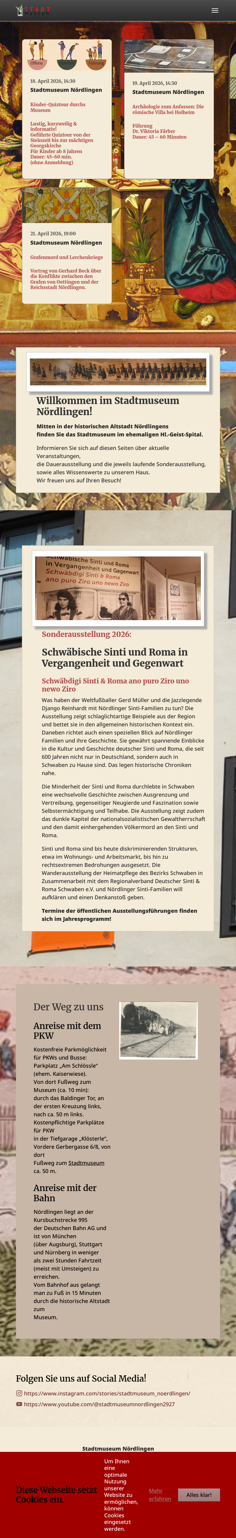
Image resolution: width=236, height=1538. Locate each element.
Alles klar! (199, 1494)
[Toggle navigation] (215, 10)
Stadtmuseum (86, 1162)
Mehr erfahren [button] (160, 1494)
